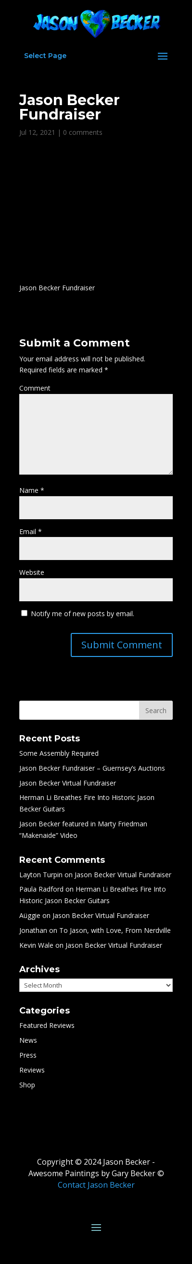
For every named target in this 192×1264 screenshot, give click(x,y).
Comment (35, 388)
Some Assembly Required (59, 753)
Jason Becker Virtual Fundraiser (67, 782)
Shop (27, 1084)
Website (31, 572)
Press (28, 1055)
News (28, 1040)
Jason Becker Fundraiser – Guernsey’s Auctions (92, 768)
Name (31, 490)
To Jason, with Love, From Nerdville (115, 930)
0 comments (82, 132)
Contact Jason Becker (96, 1185)
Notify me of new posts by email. (82, 613)
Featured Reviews (47, 1025)
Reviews (32, 1069)
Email (30, 531)
